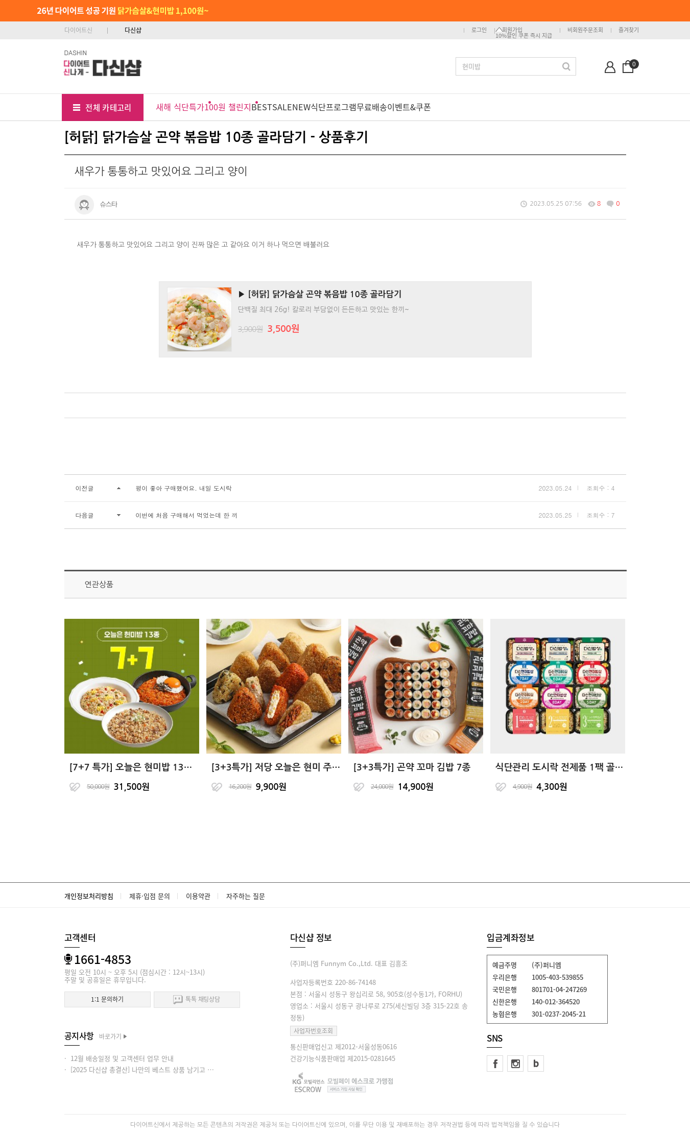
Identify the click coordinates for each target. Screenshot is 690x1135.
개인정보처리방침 (88, 896)
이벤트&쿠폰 (409, 107)
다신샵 (133, 30)
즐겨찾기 (628, 30)
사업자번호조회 (313, 1030)
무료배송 (371, 107)
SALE (282, 107)
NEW (301, 107)
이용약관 (198, 896)
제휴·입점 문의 (149, 896)
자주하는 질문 (245, 896)
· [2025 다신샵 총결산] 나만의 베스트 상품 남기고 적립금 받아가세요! (162, 1069)
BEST (261, 107)
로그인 (479, 30)
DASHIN (75, 52)
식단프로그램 (333, 107)
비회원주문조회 (585, 30)
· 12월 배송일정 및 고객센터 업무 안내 (119, 1058)
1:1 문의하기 (107, 999)
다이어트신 (78, 30)
